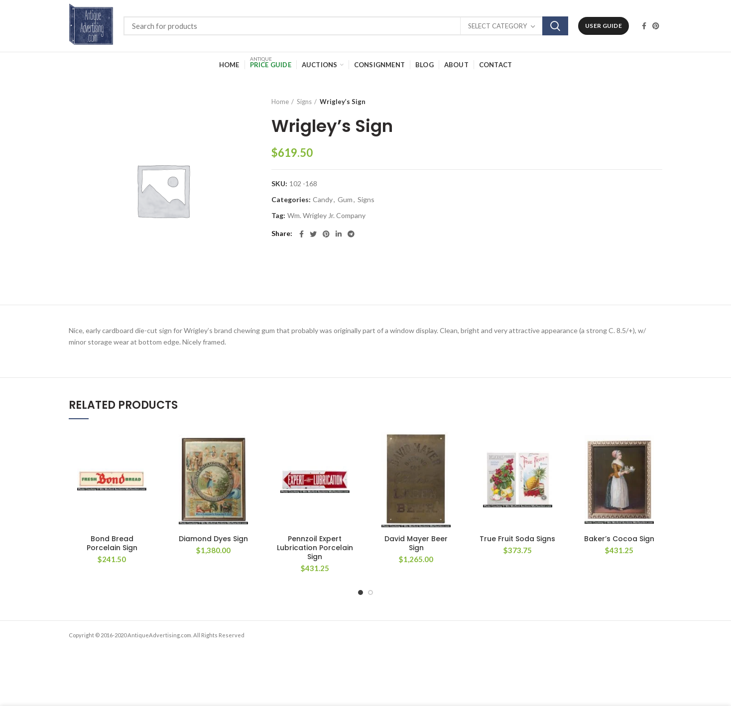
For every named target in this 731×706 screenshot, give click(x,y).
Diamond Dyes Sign (213, 538)
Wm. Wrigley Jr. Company (326, 216)
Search (555, 25)
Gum (345, 200)
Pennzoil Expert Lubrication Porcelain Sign (315, 548)
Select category (497, 26)
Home (280, 102)
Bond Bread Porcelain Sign (112, 543)
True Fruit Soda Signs (517, 538)
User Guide (603, 25)
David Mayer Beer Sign (416, 543)
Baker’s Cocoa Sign (619, 538)
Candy (323, 200)
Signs (304, 102)
